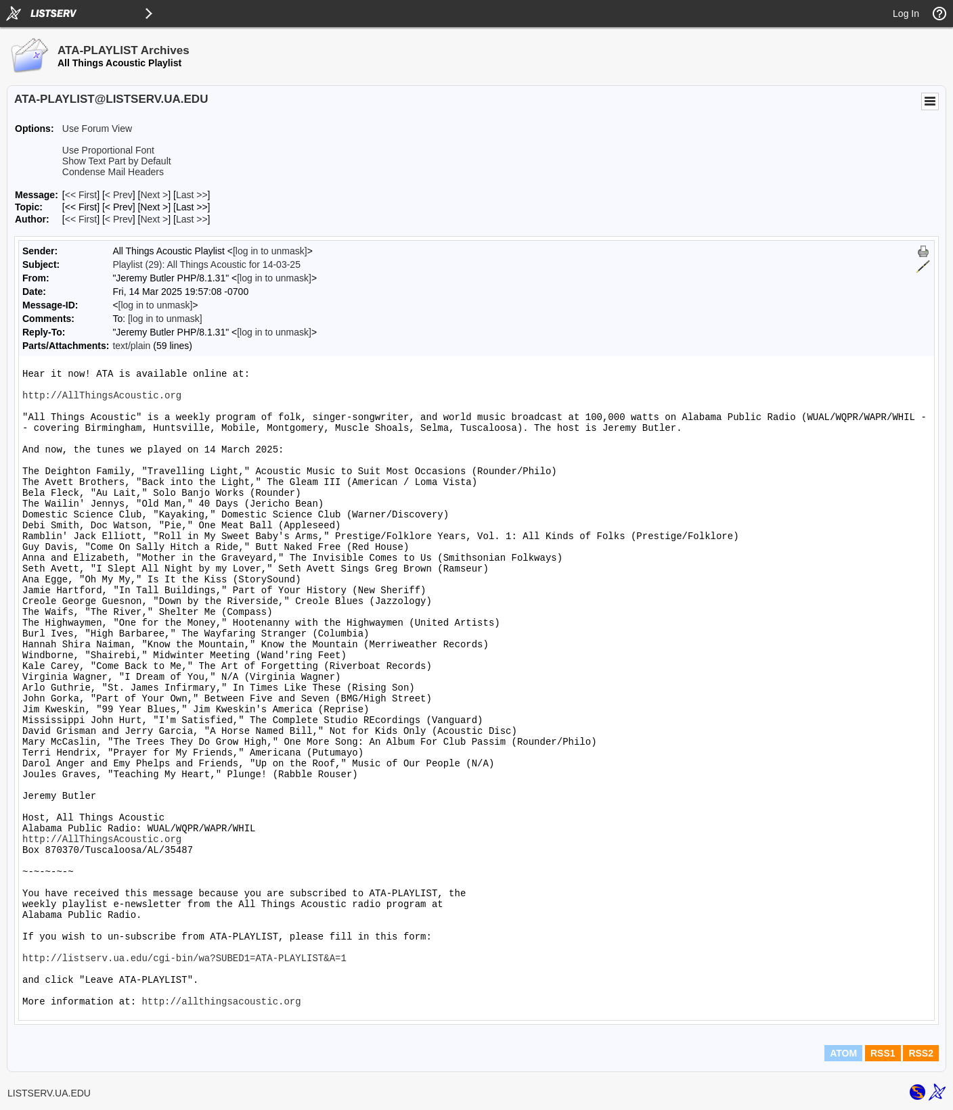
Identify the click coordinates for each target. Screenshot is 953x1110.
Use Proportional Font (108, 150)
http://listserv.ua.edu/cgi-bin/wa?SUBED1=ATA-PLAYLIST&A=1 (184, 958)
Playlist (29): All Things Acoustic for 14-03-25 (206, 264)
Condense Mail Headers (113, 171)
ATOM (843, 1053)
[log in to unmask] (270, 251)
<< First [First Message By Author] (81, 219)
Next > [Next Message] (154, 194)
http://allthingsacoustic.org (221, 1001)
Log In (906, 13)
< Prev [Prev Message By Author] (119, 219)
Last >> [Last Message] (192, 194)
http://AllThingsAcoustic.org (101, 395)
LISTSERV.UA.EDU (49, 1093)
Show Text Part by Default (116, 161)
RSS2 (920, 1053)
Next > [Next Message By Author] (154, 219)
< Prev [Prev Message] (119, 194)
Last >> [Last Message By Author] (192, 219)
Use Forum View (97, 128)
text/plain (131, 345)
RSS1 (882, 1053)
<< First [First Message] (81, 194)
